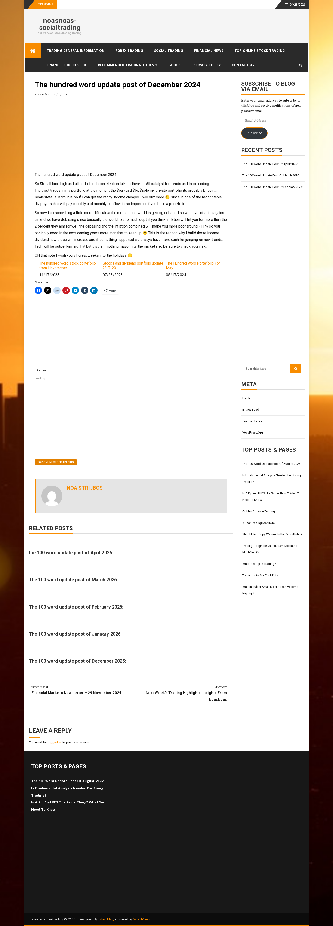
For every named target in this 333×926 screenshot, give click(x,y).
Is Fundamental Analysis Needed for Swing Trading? (271, 479)
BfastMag (106, 919)
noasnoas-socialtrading (60, 23)
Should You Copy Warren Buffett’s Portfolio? (272, 534)
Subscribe (254, 133)
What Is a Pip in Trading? (259, 564)
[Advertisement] (131, 139)
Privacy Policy (207, 65)
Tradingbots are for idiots (260, 575)
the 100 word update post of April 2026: (71, 552)
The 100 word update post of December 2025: (77, 661)
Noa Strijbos (42, 94)
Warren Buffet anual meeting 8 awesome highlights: (270, 590)
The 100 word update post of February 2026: (76, 607)
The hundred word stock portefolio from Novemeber (67, 265)
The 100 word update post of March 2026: (73, 579)
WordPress (141, 919)
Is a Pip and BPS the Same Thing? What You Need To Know (272, 497)
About (176, 65)
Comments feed (253, 421)
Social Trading (168, 50)
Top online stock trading (259, 50)
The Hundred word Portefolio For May (193, 265)
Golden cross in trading (258, 511)
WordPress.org (252, 432)
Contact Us (243, 65)
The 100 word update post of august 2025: (271, 463)
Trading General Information (76, 50)
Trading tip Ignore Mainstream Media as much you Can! (269, 549)
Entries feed (250, 409)
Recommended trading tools (126, 65)
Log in (246, 398)
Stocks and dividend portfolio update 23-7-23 (133, 265)
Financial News (208, 50)
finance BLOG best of (67, 65)
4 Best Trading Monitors (258, 523)
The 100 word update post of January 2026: (75, 634)
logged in (54, 742)
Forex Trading (129, 50)
